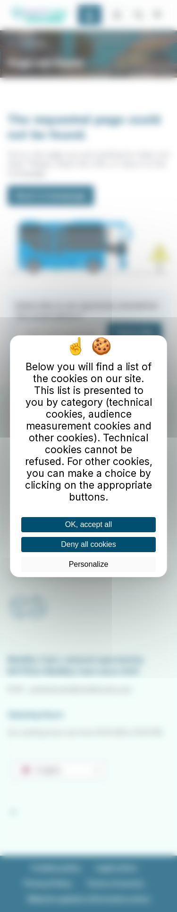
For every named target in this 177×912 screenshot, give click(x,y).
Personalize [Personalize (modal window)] (89, 564)
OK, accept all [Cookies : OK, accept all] (88, 524)
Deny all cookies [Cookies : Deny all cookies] (88, 544)
